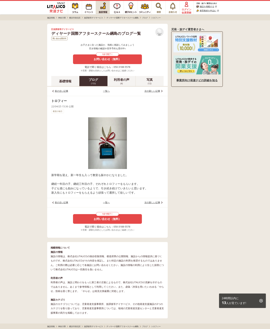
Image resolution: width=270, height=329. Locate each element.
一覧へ (106, 90)
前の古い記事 (61, 90)
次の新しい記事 (152, 90)
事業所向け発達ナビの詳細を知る (197, 80)
